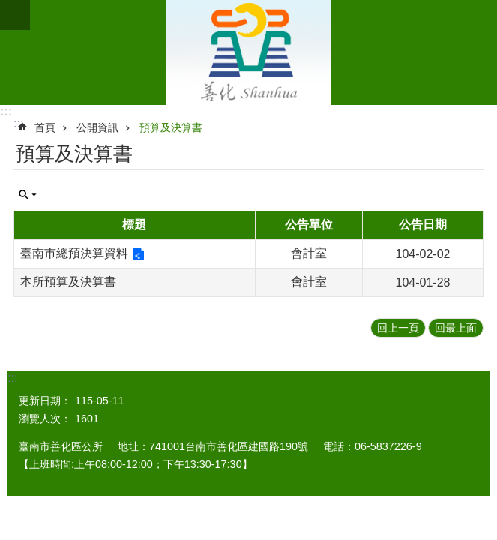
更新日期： (45, 400)
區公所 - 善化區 (248, 52)
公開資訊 (97, 128)
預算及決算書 (170, 128)
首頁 (44, 128)
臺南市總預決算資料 (74, 253)
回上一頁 (398, 328)
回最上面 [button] (456, 328)
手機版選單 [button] (15, 15)
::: (6, 111)
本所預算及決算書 (68, 281)
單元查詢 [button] (27, 195)
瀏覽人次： (45, 418)
